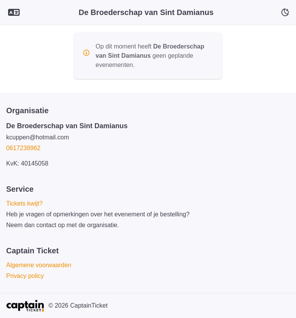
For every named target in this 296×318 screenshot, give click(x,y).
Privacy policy (25, 276)
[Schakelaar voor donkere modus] (285, 12)
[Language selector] (14, 12)
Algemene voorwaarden (38, 265)
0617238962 (23, 148)
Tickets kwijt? (24, 203)
